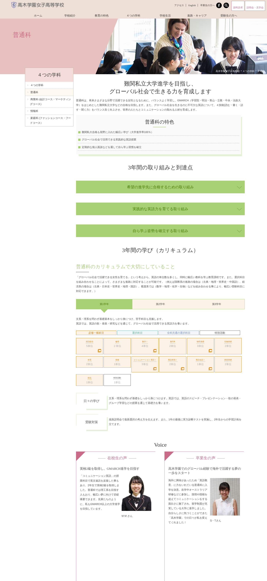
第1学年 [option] (104, 304)
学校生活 (165, 15)
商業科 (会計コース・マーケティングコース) (50, 102)
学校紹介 (69, 15)
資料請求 (238, 7)
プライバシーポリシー (116, 542)
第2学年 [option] (160, 304)
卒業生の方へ (207, 5)
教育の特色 (102, 15)
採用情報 (151, 542)
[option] (160, 370)
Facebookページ (101, 569)
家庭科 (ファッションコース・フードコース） (50, 120)
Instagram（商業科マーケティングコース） (178, 542)
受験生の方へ (228, 15)
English (192, 5)
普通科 (34, 92)
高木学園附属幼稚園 (135, 568)
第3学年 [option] (216, 304)
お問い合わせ (137, 542)
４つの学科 (133, 15)
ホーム (38, 15)
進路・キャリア (197, 15)
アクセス (179, 5)
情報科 (34, 111)
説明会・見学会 (255, 7)
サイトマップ (96, 542)
